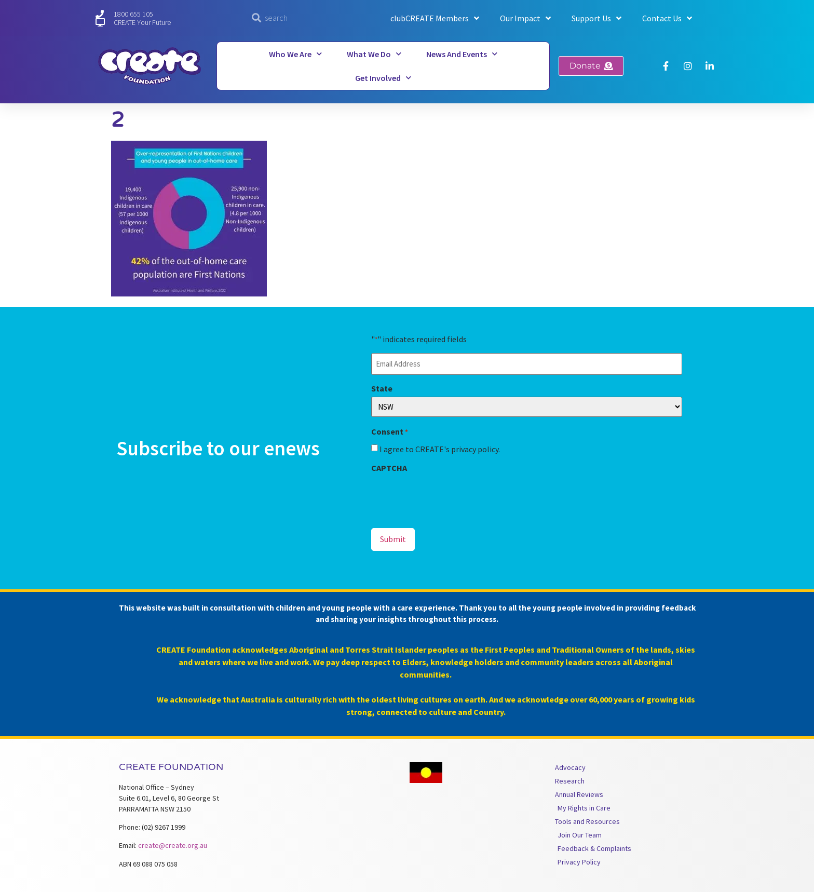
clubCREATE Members (434, 18)
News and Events (461, 54)
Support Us (596, 18)
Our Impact (525, 18)
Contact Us (667, 18)
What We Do (374, 54)
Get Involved (383, 78)
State (381, 387)
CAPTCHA (389, 467)
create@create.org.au (172, 843)
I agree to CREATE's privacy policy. (439, 448)
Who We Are (295, 54)
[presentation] (450, 496)
